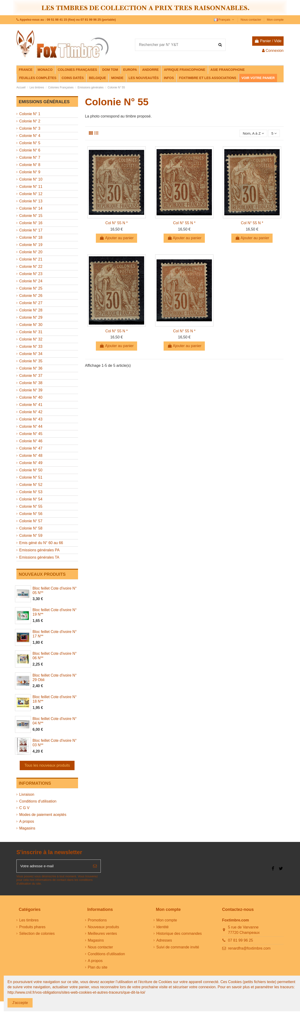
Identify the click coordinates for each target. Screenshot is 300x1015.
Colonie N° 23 (30, 274)
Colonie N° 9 (29, 172)
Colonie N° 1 (29, 114)
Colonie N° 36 (30, 368)
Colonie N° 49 (30, 463)
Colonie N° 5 (29, 143)
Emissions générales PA (39, 550)
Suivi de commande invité (177, 948)
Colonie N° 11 (30, 187)
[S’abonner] (95, 866)
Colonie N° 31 (30, 332)
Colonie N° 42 (30, 412)
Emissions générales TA (39, 557)
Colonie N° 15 (30, 216)
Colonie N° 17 (30, 230)
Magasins (27, 828)
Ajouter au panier (116, 238)
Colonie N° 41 (30, 405)
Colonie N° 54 (30, 499)
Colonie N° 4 (29, 136)
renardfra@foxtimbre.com (249, 949)
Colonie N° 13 (30, 201)
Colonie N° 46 (30, 441)
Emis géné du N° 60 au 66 (41, 543)
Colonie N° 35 (30, 361)
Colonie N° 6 (29, 150)
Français (224, 19)
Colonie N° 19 (30, 245)
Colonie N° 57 (30, 521)
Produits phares (32, 927)
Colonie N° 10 (30, 179)
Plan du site (98, 968)
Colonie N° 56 (30, 514)
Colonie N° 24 (30, 281)
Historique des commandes (179, 934)
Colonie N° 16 (30, 223)
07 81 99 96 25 (240, 941)
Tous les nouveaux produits (47, 765)
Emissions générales (44, 101)
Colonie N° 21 (30, 259)
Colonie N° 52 (30, 485)
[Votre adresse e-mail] (53, 866)
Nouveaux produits (103, 927)
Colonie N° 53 (30, 492)
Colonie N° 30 (30, 325)
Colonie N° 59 (30, 536)
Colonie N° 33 (30, 346)
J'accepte (20, 1003)
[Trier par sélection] (252, 133)
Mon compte (275, 19)
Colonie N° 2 (29, 121)
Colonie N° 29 (30, 317)
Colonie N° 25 (30, 288)
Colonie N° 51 (30, 477)
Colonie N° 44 (30, 426)
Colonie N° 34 (30, 354)
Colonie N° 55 (30, 506)
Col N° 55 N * (116, 223)
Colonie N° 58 (30, 528)
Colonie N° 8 (29, 165)
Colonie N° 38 (30, 383)
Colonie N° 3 (29, 128)
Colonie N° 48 (30, 456)
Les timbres (29, 921)
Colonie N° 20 (30, 252)
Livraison (26, 794)
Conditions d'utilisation (37, 801)
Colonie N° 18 (30, 237)
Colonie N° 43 (30, 419)
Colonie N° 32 (30, 339)
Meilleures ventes (102, 934)
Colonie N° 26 (30, 296)
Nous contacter (251, 19)
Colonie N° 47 (30, 448)
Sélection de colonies (37, 934)
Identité (162, 927)
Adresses (164, 941)
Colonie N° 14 (30, 208)
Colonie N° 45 (30, 434)
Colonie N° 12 (30, 194)
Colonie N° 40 (30, 397)
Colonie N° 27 (30, 303)
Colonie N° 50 (30, 470)
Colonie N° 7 (29, 157)
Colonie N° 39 (30, 390)
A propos (26, 821)
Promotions (97, 921)
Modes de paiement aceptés (42, 815)
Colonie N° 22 (30, 267)
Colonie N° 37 (30, 376)
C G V (24, 808)
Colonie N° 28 (30, 310)
